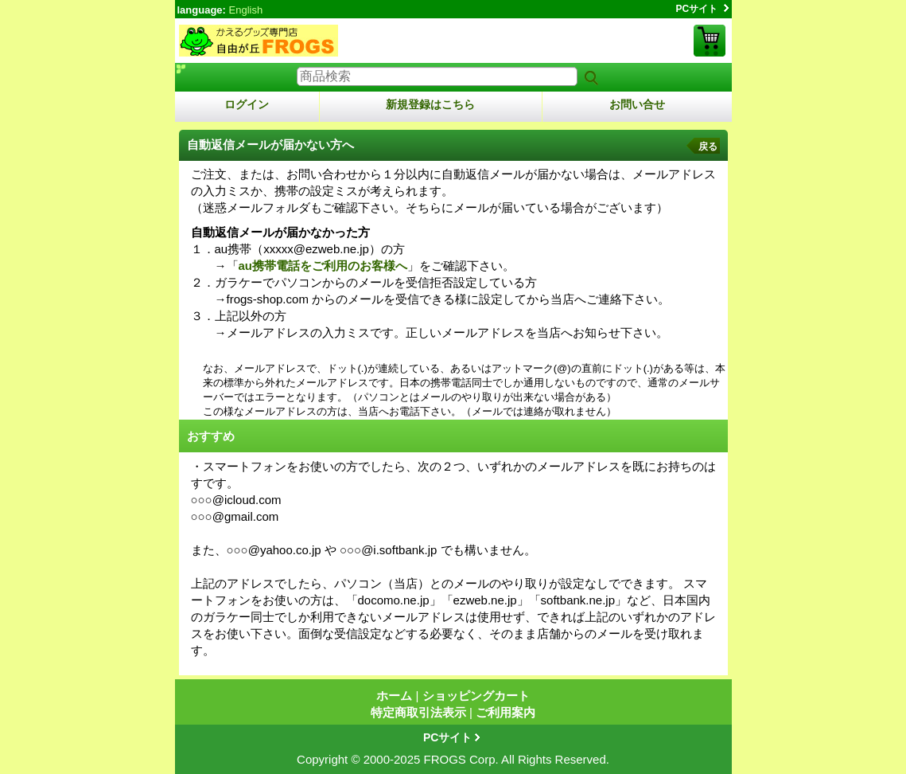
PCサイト (697, 8)
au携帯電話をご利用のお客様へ (323, 265)
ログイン (246, 104)
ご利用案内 (505, 712)
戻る (707, 146)
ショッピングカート (709, 41)
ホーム (394, 695)
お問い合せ (637, 104)
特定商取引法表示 (418, 712)
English (246, 10)
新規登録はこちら (430, 104)
